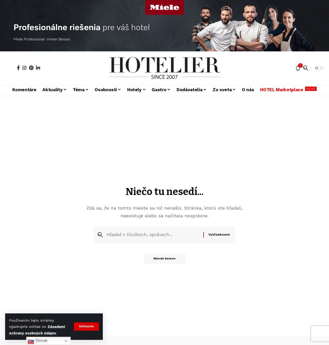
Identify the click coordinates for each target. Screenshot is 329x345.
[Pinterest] (31, 68)
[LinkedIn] (38, 68)
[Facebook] (18, 68)
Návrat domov (164, 259)
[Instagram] (24, 68)
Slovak (37, 341)
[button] (86, 326)
